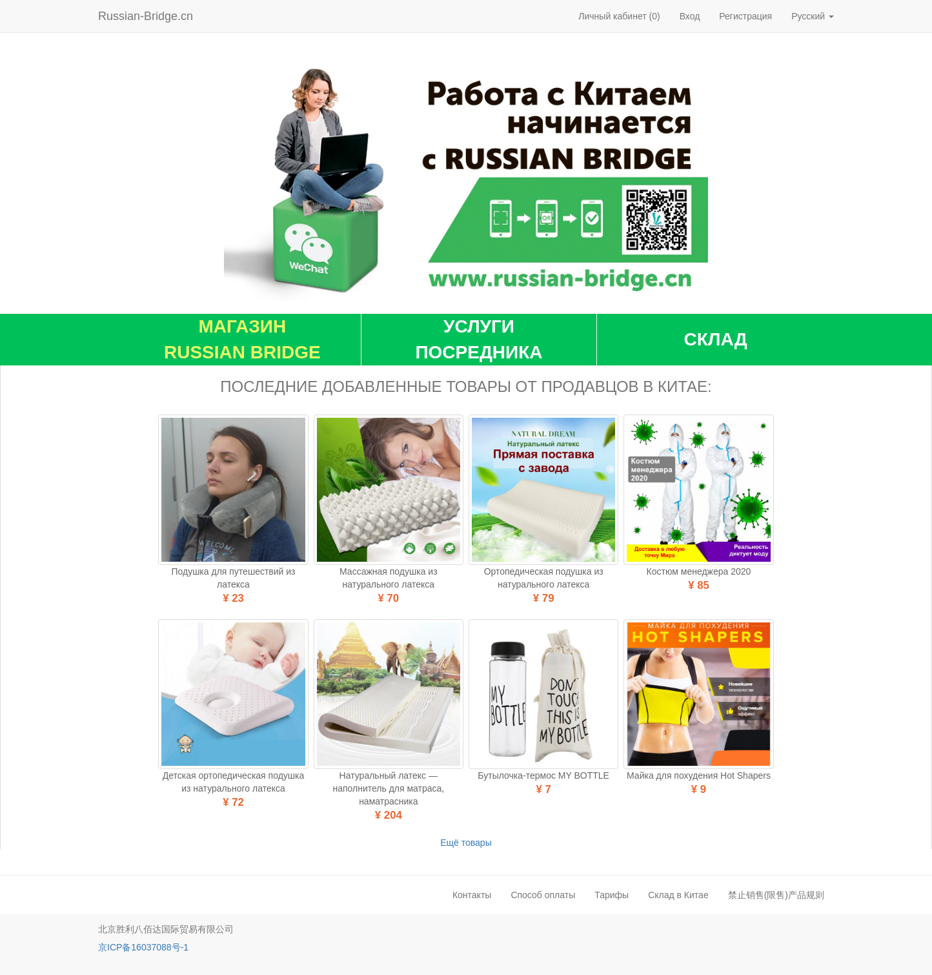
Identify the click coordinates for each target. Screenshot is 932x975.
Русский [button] (812, 16)
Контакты (471, 895)
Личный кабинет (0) (619, 16)
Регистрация (745, 16)
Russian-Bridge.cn (145, 16)
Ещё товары (466, 842)
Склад (715, 339)
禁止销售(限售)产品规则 (776, 895)
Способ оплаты (543, 895)
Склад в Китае (678, 895)
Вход (690, 16)
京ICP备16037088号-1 (143, 947)
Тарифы (611, 895)
